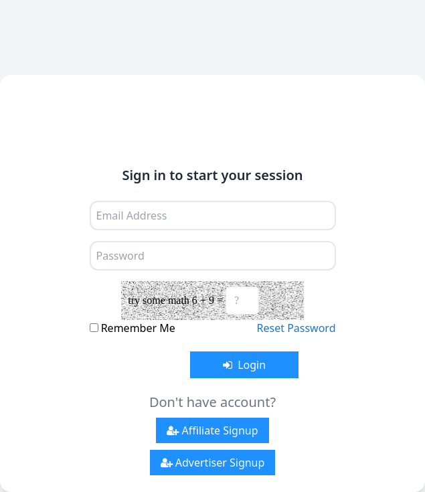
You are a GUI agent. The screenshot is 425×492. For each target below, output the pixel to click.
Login (244, 364)
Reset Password (296, 328)
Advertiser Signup (213, 462)
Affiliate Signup (212, 430)
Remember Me (138, 328)
